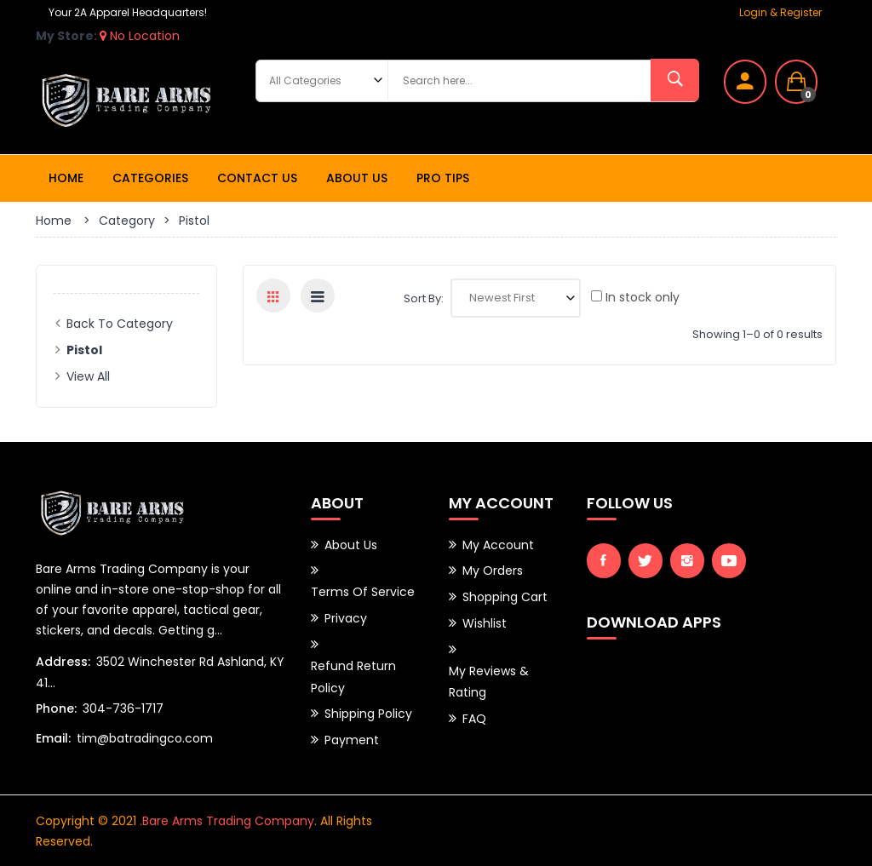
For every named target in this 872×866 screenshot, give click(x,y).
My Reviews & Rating (489, 678)
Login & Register (780, 12)
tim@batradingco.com (145, 738)
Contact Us (257, 177)
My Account (498, 544)
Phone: (56, 708)
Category (127, 220)
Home (66, 177)
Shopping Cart (505, 596)
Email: (53, 738)
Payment (351, 735)
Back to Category (119, 323)
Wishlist (484, 621)
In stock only (635, 297)
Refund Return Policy (353, 674)
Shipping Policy (368, 710)
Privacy (345, 617)
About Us (356, 177)
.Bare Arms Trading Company (227, 820)
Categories (150, 177)
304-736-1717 (123, 708)
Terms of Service (363, 591)
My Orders (492, 570)
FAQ (474, 714)
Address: (63, 661)
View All (88, 376)
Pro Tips (442, 177)
